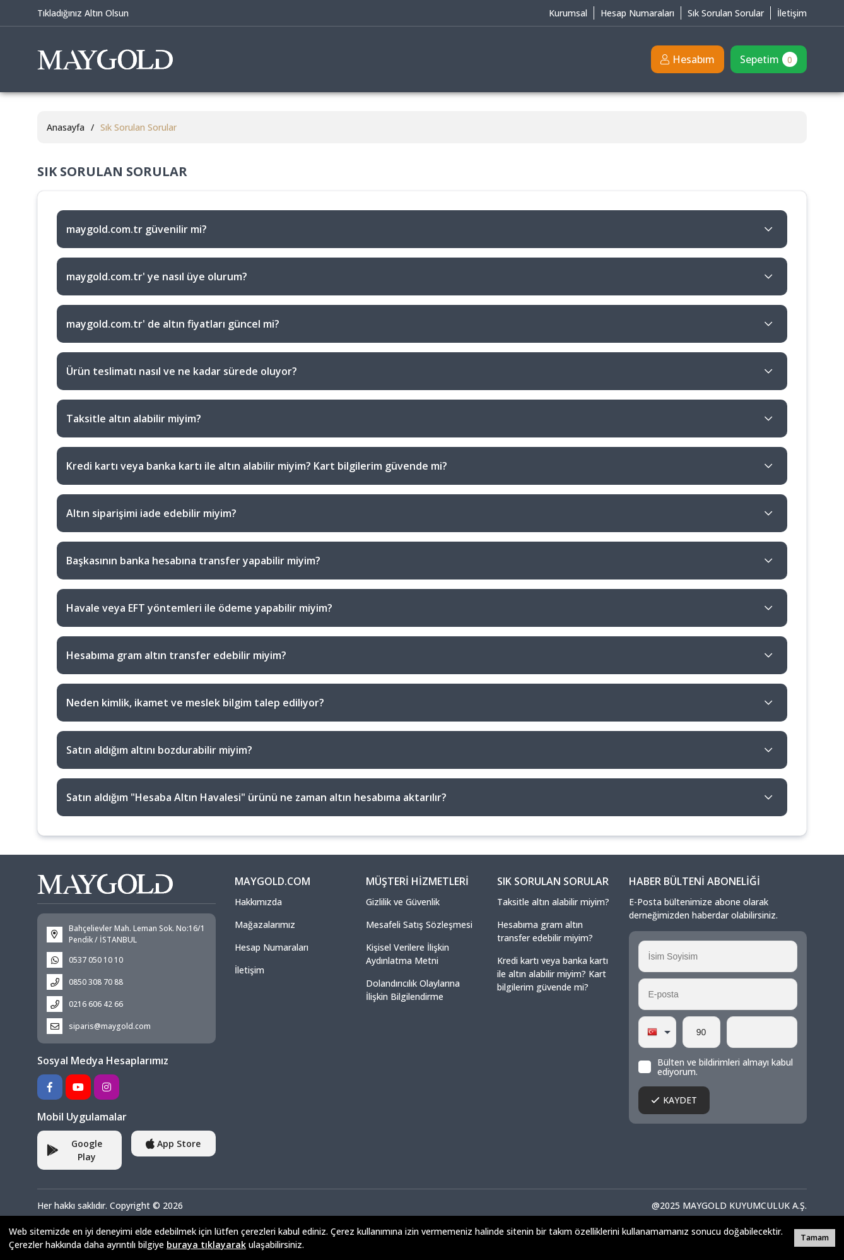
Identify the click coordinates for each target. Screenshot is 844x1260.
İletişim (792, 13)
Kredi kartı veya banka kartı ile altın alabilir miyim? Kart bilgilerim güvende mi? (552, 973)
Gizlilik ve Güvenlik (403, 902)
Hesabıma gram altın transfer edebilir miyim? (545, 931)
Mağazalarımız (265, 924)
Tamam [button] (814, 1237)
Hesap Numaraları (637, 13)
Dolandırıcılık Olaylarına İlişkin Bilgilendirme (413, 989)
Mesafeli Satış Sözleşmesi (419, 924)
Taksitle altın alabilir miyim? (553, 902)
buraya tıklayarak (206, 1245)
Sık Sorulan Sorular (726, 13)
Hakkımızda (258, 902)
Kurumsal (568, 13)
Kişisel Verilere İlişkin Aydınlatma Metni (407, 953)
